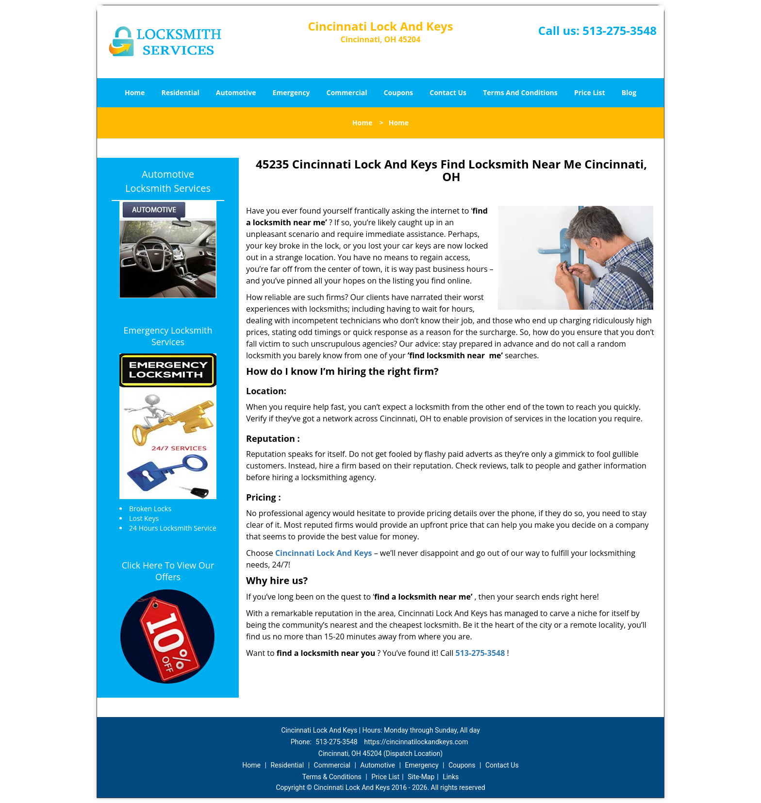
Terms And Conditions (520, 92)
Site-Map (421, 777)
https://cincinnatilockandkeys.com (416, 742)
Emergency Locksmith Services (168, 336)
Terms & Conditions (332, 777)
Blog (629, 92)
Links (451, 777)
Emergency (291, 92)
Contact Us (448, 92)
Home (135, 92)
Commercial (347, 92)
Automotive (236, 92)
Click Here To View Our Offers (168, 571)
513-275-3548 (619, 30)
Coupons (398, 92)
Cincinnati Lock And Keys (323, 553)
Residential (180, 92)
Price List (589, 92)
